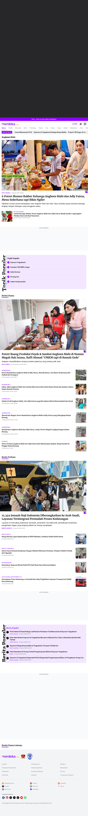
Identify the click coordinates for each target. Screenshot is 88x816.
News (4, 128)
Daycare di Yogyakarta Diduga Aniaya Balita (52, 132)
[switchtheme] (81, 124)
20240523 (5, 441)
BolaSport (73, 128)
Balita (11, 654)
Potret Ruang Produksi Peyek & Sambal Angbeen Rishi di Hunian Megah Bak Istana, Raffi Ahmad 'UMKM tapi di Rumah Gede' (43, 355)
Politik (10, 128)
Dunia (53, 128)
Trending (32, 128)
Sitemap (33, 775)
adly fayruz (6, 193)
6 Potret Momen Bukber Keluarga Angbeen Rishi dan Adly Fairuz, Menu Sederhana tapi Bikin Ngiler (43, 198)
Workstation (64, 768)
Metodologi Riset (36, 768)
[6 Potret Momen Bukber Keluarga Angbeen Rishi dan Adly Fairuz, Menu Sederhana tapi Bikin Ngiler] (45, 166)
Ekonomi (18, 128)
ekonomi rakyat (7, 562)
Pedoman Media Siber (9, 768)
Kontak (4, 764)
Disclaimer (5, 771)
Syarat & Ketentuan (37, 771)
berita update (7, 528)
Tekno (40, 128)
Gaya (59, 128)
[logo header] (10, 124)
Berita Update (14, 648)
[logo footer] (10, 756)
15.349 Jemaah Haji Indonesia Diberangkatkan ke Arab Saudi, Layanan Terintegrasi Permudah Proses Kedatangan (41, 517)
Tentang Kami (35, 764)
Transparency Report (67, 775)
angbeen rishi (6, 370)
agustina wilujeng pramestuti (12, 577)
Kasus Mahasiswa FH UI (25, 132)
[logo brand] (23, 756)
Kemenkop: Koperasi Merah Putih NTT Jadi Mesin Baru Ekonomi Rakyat (29, 565)
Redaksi (62, 764)
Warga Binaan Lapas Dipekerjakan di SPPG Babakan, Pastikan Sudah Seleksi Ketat (32, 537)
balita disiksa (14, 634)
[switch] (75, 124)
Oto (47, 128)
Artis (25, 128)
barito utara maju (8, 548)
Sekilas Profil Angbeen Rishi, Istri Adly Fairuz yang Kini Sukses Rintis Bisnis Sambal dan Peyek (37, 401)
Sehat (66, 128)
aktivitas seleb (18, 211)
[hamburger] (85, 124)
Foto (81, 128)
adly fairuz (6, 364)
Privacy (62, 771)
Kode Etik (5, 775)
